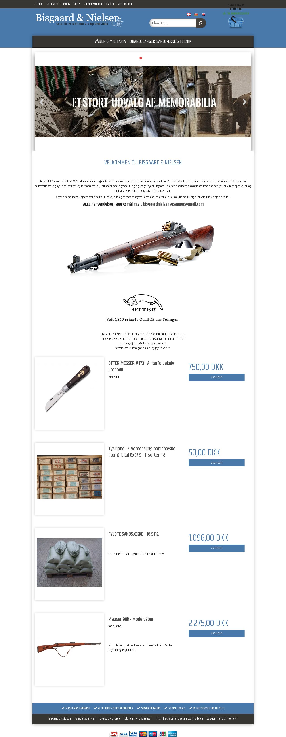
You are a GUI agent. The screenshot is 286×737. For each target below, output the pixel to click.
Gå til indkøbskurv (236, 13)
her (168, 348)
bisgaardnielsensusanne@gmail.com (173, 204)
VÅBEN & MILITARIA (110, 41)
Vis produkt (216, 377)
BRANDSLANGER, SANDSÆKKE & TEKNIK (160, 41)
